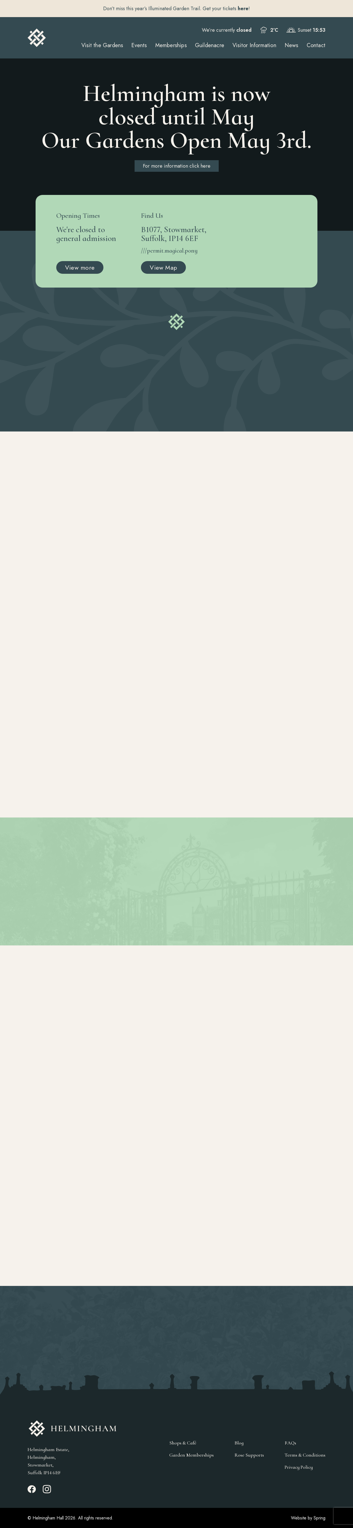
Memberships (171, 45)
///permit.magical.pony (169, 250)
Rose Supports (249, 1455)
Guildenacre (209, 45)
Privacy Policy (299, 1467)
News (291, 45)
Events (139, 45)
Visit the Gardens (102, 45)
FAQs (290, 1443)
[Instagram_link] (47, 1492)
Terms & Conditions (305, 1455)
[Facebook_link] (32, 1492)
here (243, 8)
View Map (163, 267)
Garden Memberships (191, 1455)
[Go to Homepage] (37, 37)
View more (80, 267)
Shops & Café (182, 1443)
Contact (316, 45)
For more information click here (176, 166)
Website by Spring (308, 1518)
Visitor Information (254, 45)
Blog (239, 1443)
